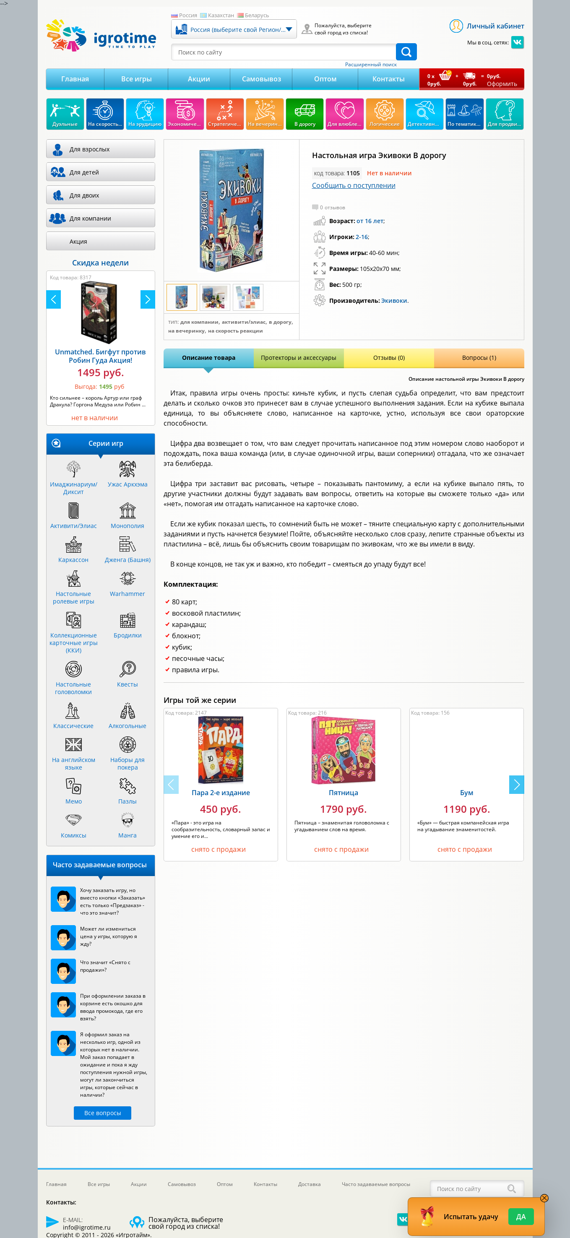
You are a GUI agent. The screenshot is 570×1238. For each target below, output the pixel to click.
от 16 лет (370, 221)
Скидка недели (100, 262)
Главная (75, 78)
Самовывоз (261, 78)
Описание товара (208, 358)
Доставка (309, 1184)
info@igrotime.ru (87, 1227)
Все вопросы (102, 1113)
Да (521, 1216)
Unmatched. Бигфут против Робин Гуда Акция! (100, 356)
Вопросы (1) (479, 358)
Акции (199, 78)
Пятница (343, 792)
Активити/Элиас (243, 322)
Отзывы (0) (389, 358)
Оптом (325, 78)
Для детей (84, 172)
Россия (188, 15)
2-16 (362, 237)
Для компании (199, 322)
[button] (516, 784)
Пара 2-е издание (221, 792)
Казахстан (221, 15)
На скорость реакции (235, 330)
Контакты (388, 78)
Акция (78, 241)
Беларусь (257, 15)
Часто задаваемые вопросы (376, 1184)
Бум (467, 792)
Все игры (136, 78)
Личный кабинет (495, 26)
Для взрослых (89, 149)
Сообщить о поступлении (354, 185)
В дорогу (280, 322)
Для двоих (84, 195)
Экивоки (394, 300)
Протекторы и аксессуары (298, 358)
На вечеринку (186, 330)
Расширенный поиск (371, 64)
